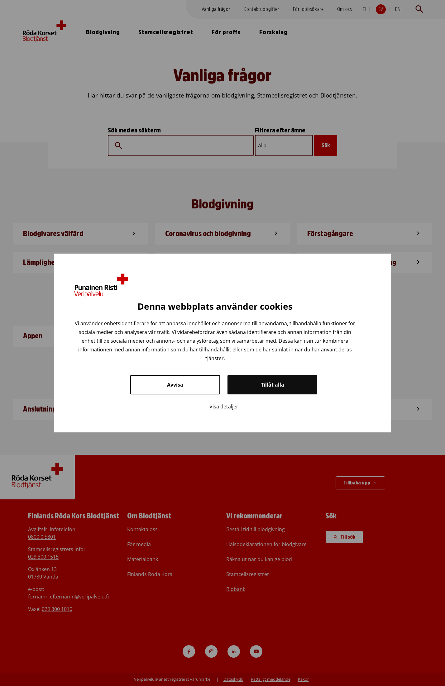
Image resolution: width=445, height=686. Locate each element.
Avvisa (175, 384)
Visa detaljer (223, 406)
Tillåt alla (272, 384)
